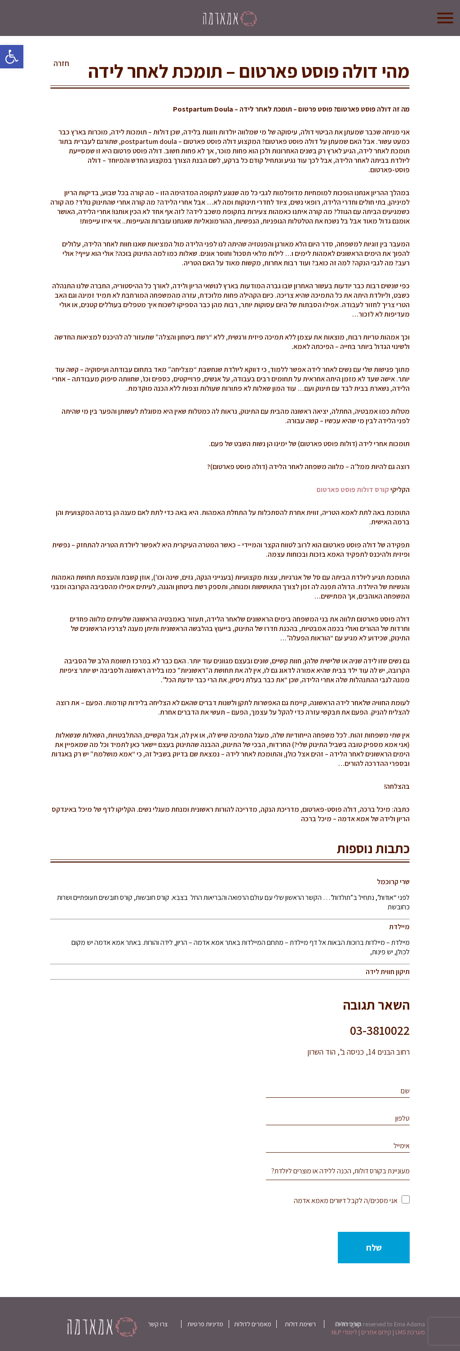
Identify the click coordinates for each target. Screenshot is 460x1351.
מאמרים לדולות (252, 1324)
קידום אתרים (376, 1332)
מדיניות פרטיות (205, 1324)
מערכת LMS (410, 1332)
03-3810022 (380, 1030)
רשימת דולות (300, 1324)
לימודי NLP (344, 1332)
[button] (11, 56)
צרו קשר (158, 1324)
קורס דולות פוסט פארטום (353, 489)
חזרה (61, 63)
